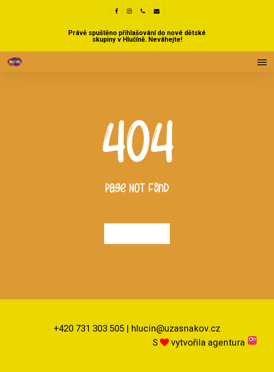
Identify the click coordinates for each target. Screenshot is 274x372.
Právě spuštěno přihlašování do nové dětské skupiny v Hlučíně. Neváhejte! (137, 36)
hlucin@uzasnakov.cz (175, 328)
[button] (262, 62)
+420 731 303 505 (89, 328)
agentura (232, 342)
